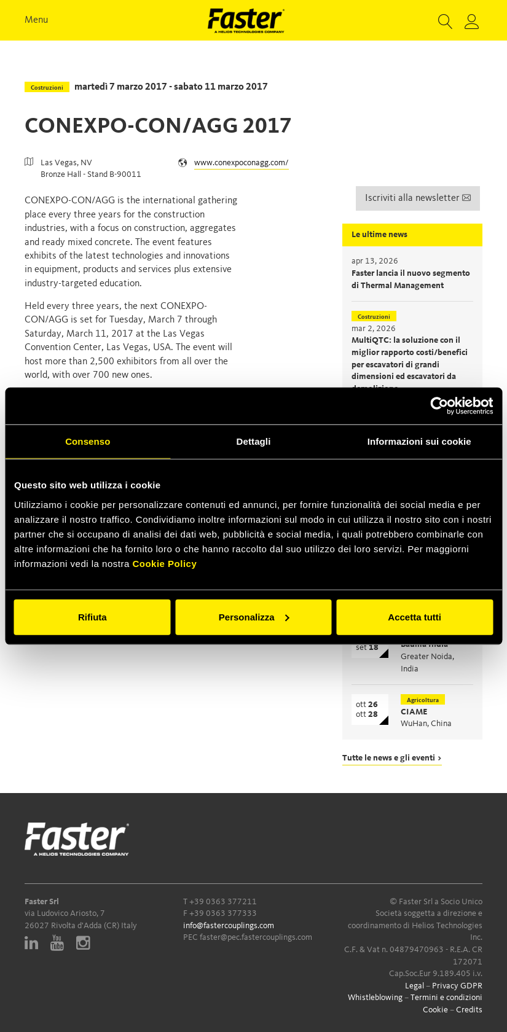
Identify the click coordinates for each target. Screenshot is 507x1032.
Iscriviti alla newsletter (418, 198)
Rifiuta (92, 616)
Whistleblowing (375, 997)
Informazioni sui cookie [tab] (419, 441)
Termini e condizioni (446, 997)
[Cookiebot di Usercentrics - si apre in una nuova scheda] (439, 406)
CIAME (414, 712)
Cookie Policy (164, 563)
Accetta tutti (414, 616)
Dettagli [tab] (254, 441)
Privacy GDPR (457, 986)
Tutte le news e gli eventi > (392, 758)
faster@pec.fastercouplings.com (256, 937)
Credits (469, 1010)
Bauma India (424, 644)
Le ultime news (379, 234)
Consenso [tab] (87, 441)
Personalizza (254, 616)
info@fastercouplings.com (228, 925)
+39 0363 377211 (223, 901)
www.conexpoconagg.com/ (241, 162)
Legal (414, 986)
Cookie (435, 1010)
